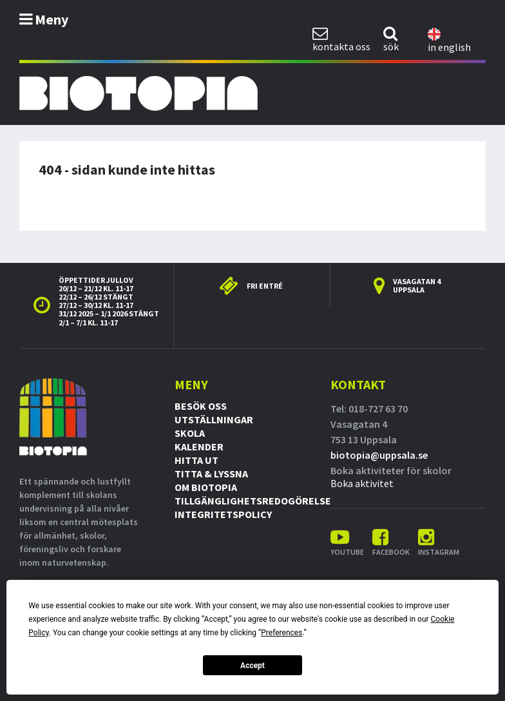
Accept (252, 665)
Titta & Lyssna (211, 473)
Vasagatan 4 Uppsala (417, 285)
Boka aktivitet (362, 483)
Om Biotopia (206, 487)
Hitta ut (196, 460)
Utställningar (214, 419)
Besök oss (201, 405)
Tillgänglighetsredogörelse (253, 500)
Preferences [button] (281, 632)
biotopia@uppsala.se (379, 454)
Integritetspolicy (223, 514)
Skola (190, 433)
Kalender (199, 446)
